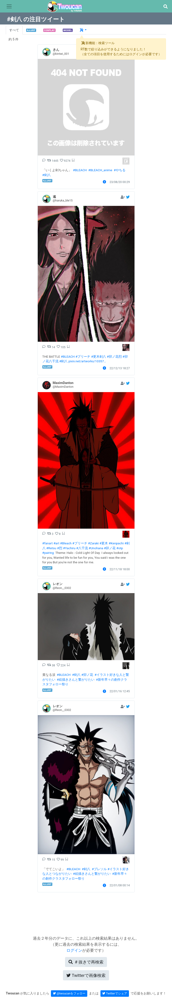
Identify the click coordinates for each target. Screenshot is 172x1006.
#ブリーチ (82, 356)
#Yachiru (69, 548)
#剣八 (46, 175)
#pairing (48, 553)
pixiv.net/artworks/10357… (87, 361)
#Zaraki (93, 543)
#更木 (104, 543)
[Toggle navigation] (9, 6)
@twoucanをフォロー (69, 993)
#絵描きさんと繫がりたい (75, 679)
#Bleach (66, 543)
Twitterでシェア (114, 993)
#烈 (59, 548)
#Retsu (51, 548)
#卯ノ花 (110, 548)
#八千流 (82, 548)
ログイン (74, 950)
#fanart (47, 543)
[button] (165, 6)
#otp (119, 548)
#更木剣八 (98, 356)
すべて (14, 30)
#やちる (119, 170)
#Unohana (96, 548)
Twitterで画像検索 (85, 975)
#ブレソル (99, 869)
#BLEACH (80, 170)
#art (56, 543)
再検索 (86, 962)
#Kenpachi (116, 543)
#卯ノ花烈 (114, 356)
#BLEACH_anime (100, 170)
